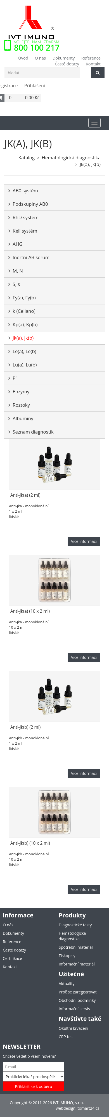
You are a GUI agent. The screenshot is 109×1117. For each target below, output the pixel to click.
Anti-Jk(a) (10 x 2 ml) (30, 611)
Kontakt (93, 64)
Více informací (84, 541)
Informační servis (74, 1008)
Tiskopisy (67, 955)
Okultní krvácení (73, 1028)
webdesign (65, 1108)
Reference (91, 58)
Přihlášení (34, 85)
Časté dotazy (67, 64)
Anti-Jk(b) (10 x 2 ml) (30, 843)
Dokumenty (64, 58)
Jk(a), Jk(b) (90, 164)
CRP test (66, 1036)
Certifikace (12, 958)
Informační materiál (77, 964)
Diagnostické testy (75, 924)
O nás (40, 58)
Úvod (23, 58)
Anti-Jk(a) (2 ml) (25, 495)
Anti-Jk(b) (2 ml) (25, 727)
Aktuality (67, 983)
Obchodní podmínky (77, 1000)
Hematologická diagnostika (71, 157)
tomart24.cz (88, 1108)
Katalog (26, 157)
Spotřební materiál (76, 947)
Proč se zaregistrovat (78, 992)
